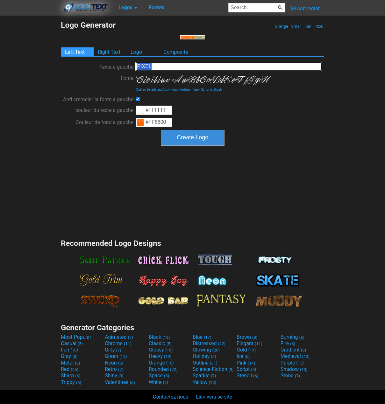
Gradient (293, 350)
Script (246, 369)
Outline (205, 363)
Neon (114, 363)
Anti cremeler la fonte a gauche (98, 99)
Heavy (160, 356)
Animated (119, 337)
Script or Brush (211, 89)
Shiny (114, 376)
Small (296, 26)
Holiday (204, 356)
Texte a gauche (116, 67)
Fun (69, 350)
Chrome (118, 343)
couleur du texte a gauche (104, 110)
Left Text (75, 52)
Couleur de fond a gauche (105, 122)
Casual (72, 343)
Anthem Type (189, 89)
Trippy (71, 382)
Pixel (318, 26)
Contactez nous (170, 397)
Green (116, 356)
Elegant (249, 343)
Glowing (206, 350)
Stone (290, 376)
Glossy (161, 350)
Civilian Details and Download (156, 89)
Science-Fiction (213, 369)
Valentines (120, 382)
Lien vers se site (214, 397)
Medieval (295, 356)
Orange (281, 26)
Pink (246, 363)
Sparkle (204, 376)
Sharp (71, 376)
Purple (292, 363)
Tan (307, 26)
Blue (202, 337)
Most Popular (76, 337)
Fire (288, 343)
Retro (114, 369)
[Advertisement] (30, 115)
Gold (246, 350)
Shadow (294, 369)
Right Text (109, 52)
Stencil (247, 376)
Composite (175, 52)
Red (69, 369)
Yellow (204, 382)
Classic (160, 343)
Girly (113, 350)
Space (159, 376)
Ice (243, 356)
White (158, 382)
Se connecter (305, 8)
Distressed (209, 343)
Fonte (127, 78)
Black (159, 337)
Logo (136, 52)
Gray (69, 356)
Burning (292, 337)
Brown (247, 337)
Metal (70, 363)
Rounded (163, 369)
